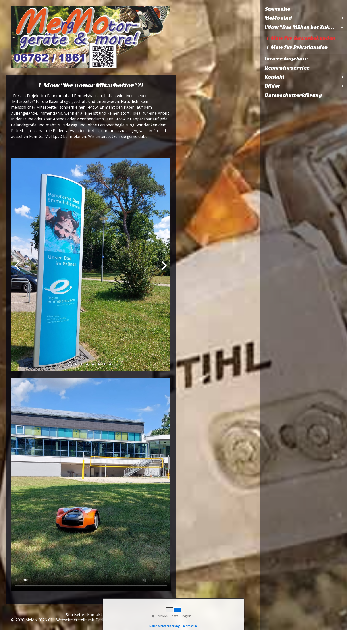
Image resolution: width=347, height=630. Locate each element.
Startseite (277, 9)
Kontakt (274, 76)
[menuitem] (303, 9)
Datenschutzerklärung (293, 95)
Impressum (116, 614)
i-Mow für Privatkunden (297, 47)
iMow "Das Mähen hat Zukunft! (301, 27)
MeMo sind (278, 18)
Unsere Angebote (286, 58)
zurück (17, 268)
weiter (163, 268)
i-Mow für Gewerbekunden (301, 38)
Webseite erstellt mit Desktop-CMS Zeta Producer (101, 619)
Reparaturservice (287, 67)
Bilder (272, 86)
